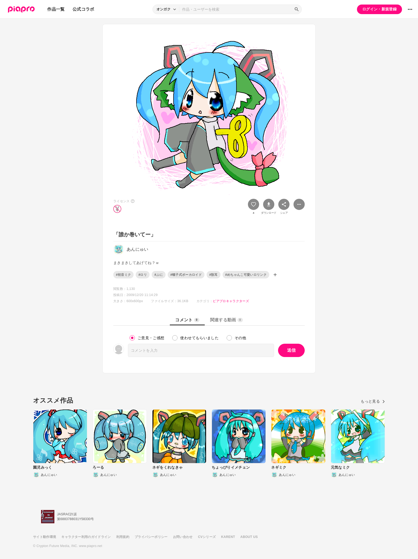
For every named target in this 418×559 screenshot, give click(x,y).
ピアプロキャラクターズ (231, 301)
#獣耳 (213, 275)
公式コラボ (83, 9)
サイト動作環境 (44, 537)
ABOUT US (249, 537)
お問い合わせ (183, 537)
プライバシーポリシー (151, 537)
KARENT (228, 537)
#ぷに (158, 275)
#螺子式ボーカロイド (186, 275)
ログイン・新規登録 (379, 9)
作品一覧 (56, 9)
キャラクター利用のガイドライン (86, 537)
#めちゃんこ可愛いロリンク (246, 275)
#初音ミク (123, 275)
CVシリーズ (207, 537)
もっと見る (373, 401)
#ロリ (142, 275)
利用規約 (122, 537)
